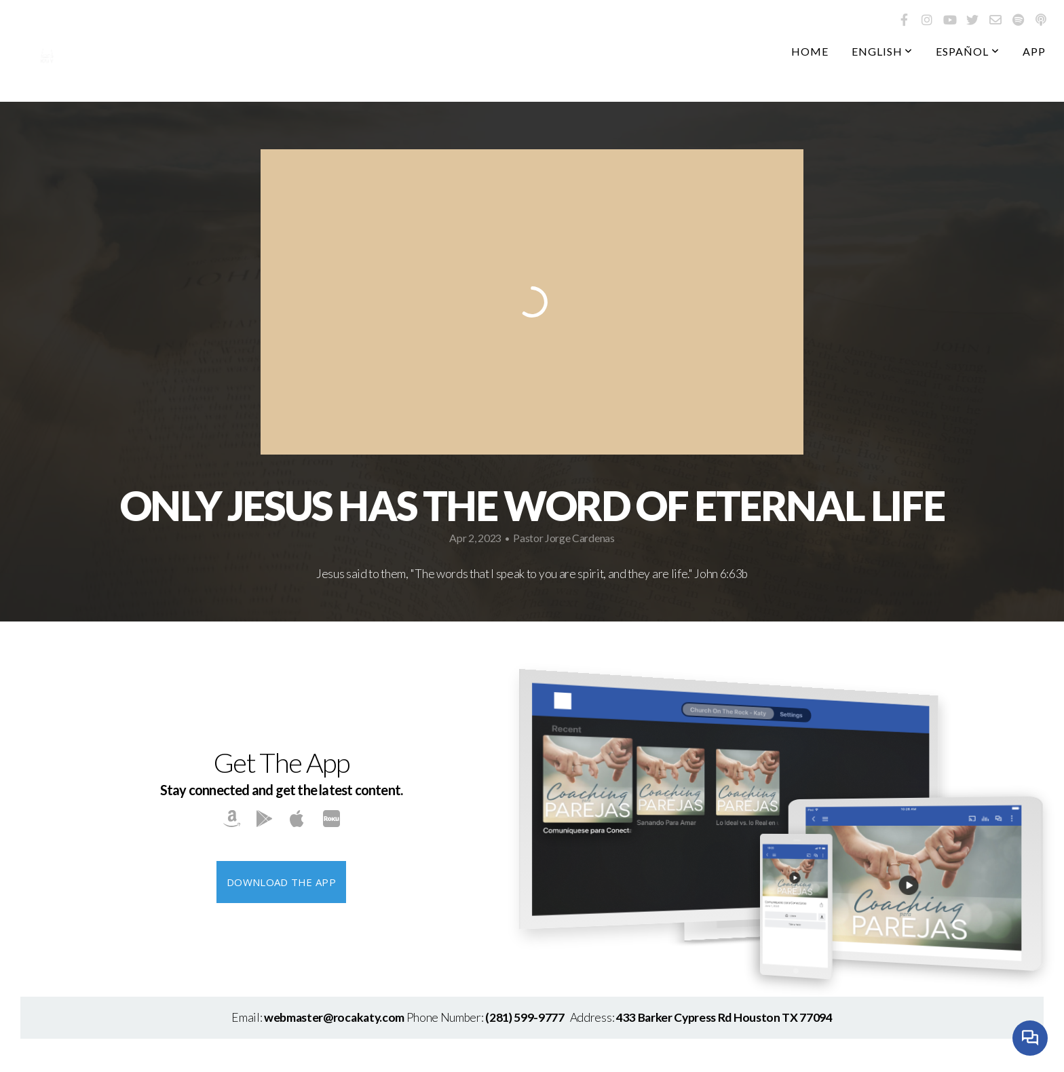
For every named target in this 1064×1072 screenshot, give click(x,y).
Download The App (281, 882)
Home (810, 51)
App (1034, 51)
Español (968, 51)
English (882, 51)
